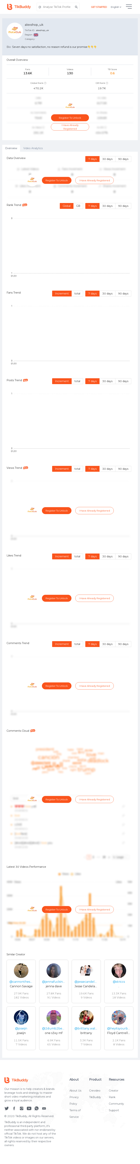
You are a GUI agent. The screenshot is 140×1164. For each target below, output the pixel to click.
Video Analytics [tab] (33, 148)
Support (114, 1110)
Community (116, 1103)
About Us (75, 1090)
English (116, 7)
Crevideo (94, 1090)
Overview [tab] (11, 148)
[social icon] (6, 1108)
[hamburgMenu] (129, 6)
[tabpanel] (70, 605)
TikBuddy (95, 1097)
